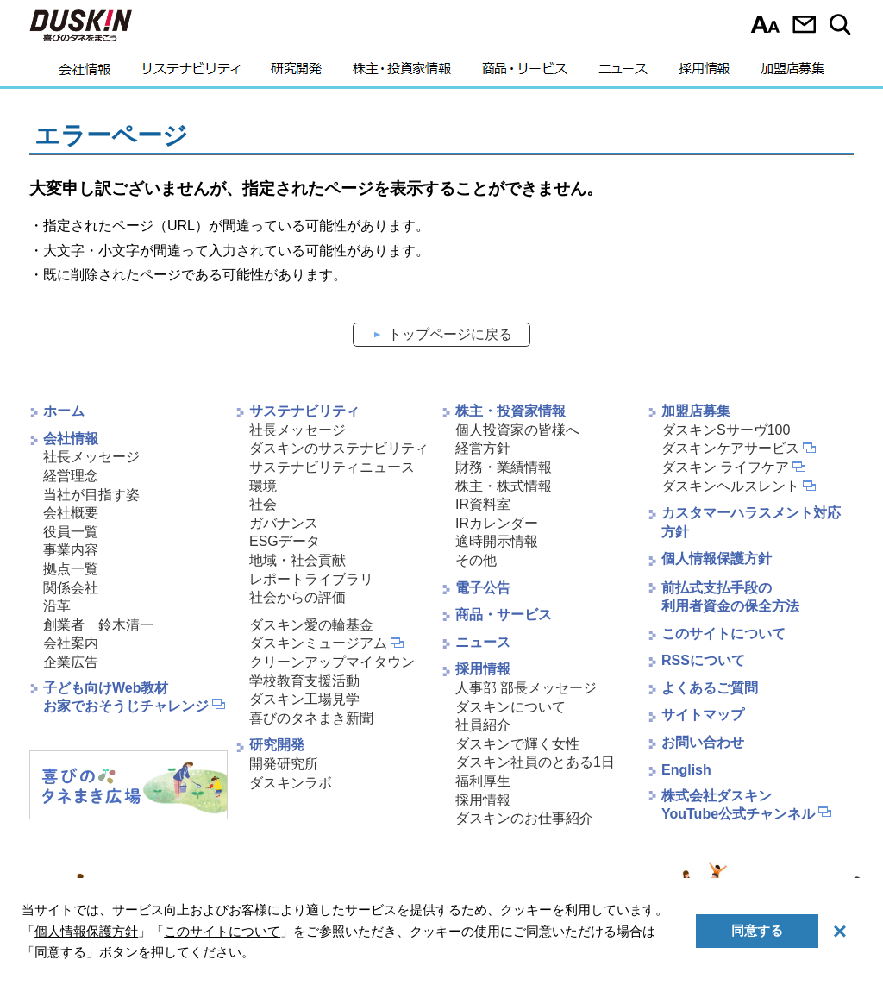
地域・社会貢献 (297, 560)
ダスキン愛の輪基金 (311, 625)
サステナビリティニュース (332, 467)
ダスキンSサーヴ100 (725, 430)
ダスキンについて (510, 707)
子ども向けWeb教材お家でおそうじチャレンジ (126, 697)
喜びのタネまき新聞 (311, 718)
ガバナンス (283, 523)
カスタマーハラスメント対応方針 (751, 522)
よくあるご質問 (709, 688)
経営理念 (70, 475)
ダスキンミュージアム (318, 643)
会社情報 (84, 73)
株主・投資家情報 (402, 73)
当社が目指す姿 (91, 494)
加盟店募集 (792, 73)
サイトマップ (702, 714)
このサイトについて (723, 633)
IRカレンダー (496, 523)
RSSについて (703, 660)
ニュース (623, 73)
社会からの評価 (297, 597)
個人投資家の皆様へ (517, 430)
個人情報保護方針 (716, 558)
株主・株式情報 (503, 486)
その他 (476, 560)
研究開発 (296, 73)
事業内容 (70, 550)
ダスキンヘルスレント (730, 486)
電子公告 (482, 587)
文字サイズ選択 (765, 24)
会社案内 (70, 643)
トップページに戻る (450, 334)
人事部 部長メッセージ (526, 688)
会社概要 (70, 512)
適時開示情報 (496, 541)
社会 (263, 504)
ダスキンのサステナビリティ (339, 448)
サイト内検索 (843, 24)
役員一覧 (70, 531)
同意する (757, 930)
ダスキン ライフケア (725, 467)
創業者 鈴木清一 (98, 625)
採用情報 (704, 73)
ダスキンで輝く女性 (517, 744)
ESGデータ (284, 541)
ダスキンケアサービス (730, 448)
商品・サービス (524, 73)
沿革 (57, 606)
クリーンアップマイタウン (332, 662)
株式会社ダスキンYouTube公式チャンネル (738, 804)
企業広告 (70, 662)
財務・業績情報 (503, 467)
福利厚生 (482, 781)
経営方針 (482, 448)
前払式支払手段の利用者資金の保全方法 (730, 596)
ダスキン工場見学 (304, 699)
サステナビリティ (191, 73)
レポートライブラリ (311, 579)
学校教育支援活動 (304, 681)
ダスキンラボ (290, 782)
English (686, 769)
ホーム (64, 411)
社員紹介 (482, 725)
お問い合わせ (804, 24)
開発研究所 (283, 763)
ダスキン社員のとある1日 (535, 762)
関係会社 (70, 587)
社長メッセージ (91, 456)
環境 (263, 486)
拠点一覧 (70, 569)
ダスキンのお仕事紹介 (524, 818)
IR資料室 (482, 504)
